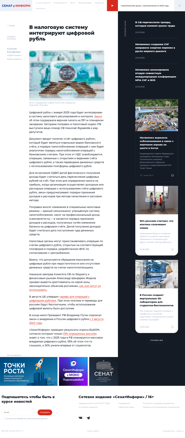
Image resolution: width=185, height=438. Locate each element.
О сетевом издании (88, 407)
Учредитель (124, 403)
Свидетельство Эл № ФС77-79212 (94, 403)
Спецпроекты (60, 3)
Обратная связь (126, 407)
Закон (98, 116)
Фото (72, 3)
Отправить (45, 412)
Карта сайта (93, 431)
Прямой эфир (84, 3)
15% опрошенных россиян (80, 333)
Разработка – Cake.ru (173, 431)
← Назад (11, 25)
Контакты (40, 8)
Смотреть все (156, 340)
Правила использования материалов (161, 407)
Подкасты (99, 3)
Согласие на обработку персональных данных (26, 418)
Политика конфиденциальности (158, 403)
